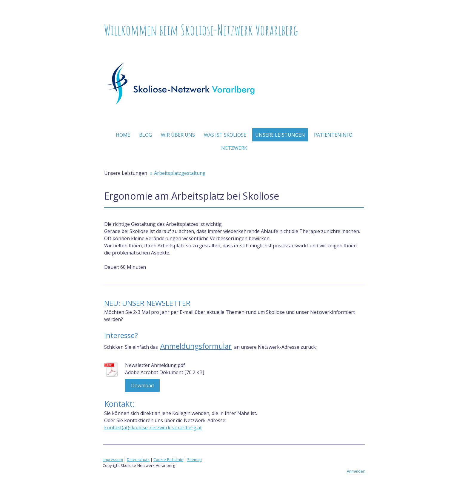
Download (142, 385)
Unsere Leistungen (280, 135)
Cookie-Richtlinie (168, 459)
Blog (145, 135)
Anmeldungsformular (196, 346)
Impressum (113, 459)
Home (123, 135)
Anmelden (356, 471)
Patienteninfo (333, 135)
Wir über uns (178, 135)
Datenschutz (138, 459)
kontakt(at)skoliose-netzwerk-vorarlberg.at (153, 427)
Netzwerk (234, 148)
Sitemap (194, 459)
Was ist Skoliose (225, 135)
